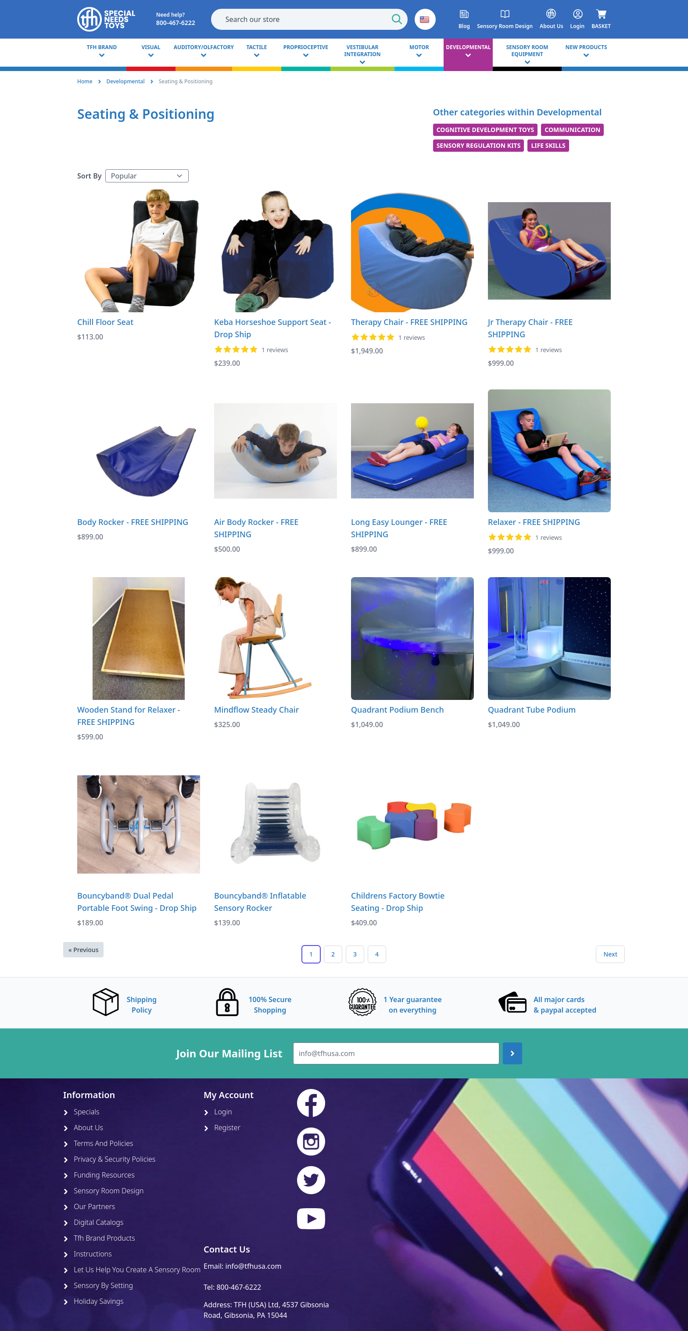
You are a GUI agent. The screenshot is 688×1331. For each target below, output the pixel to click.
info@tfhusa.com (254, 1266)
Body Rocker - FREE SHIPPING (132, 522)
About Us (83, 1127)
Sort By (89, 176)
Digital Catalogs (93, 1222)
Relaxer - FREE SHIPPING (534, 522)
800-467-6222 (238, 1287)
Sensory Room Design (103, 1190)
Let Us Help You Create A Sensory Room (132, 1269)
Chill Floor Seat (105, 322)
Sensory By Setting (98, 1285)
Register (222, 1127)
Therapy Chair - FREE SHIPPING (409, 322)
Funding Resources (99, 1175)
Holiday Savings (93, 1301)
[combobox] (309, 19)
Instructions (87, 1254)
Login (218, 1112)
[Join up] (512, 1053)
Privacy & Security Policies (109, 1159)
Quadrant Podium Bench (397, 709)
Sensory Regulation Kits (479, 145)
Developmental (126, 81)
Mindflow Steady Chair (256, 709)
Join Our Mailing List (229, 1053)
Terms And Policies (98, 1143)
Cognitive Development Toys (485, 129)
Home (85, 81)
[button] (425, 19)
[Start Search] (397, 19)
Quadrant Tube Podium (532, 709)
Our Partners (89, 1206)
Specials (81, 1112)
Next (610, 954)
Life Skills (548, 145)
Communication (572, 129)
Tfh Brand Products (99, 1238)
